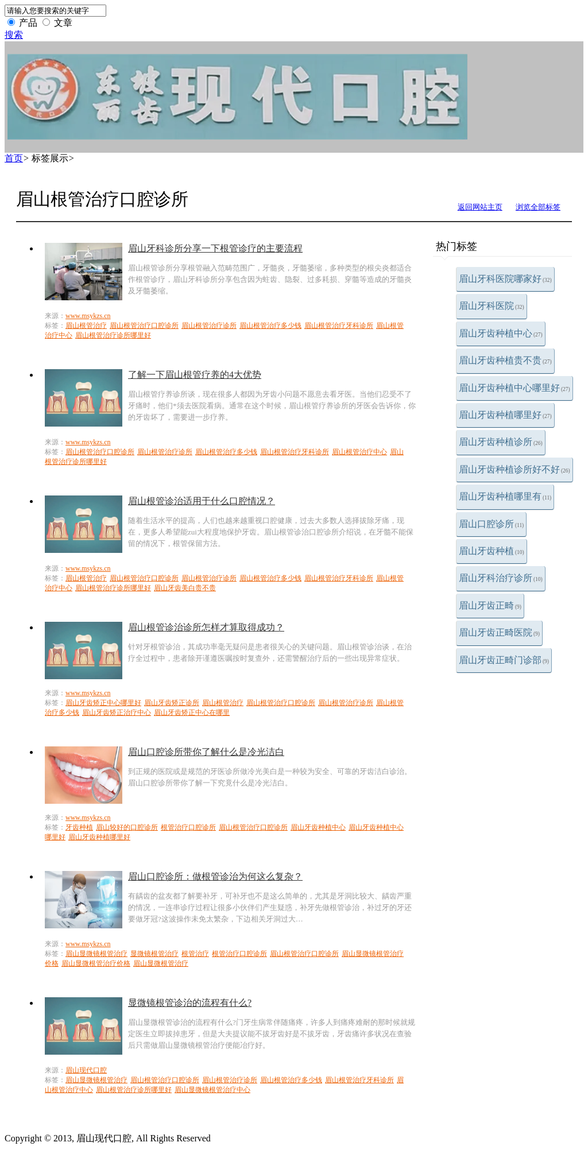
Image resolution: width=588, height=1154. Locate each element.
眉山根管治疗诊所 (209, 326)
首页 (14, 158)
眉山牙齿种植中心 (501, 333)
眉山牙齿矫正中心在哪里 (192, 712)
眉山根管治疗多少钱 (270, 326)
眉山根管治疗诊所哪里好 (113, 335)
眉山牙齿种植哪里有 (505, 496)
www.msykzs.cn (88, 316)
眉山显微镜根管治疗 (96, 954)
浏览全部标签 (538, 207)
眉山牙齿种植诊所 (501, 442)
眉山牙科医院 (491, 306)
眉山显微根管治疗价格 (95, 963)
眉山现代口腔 (86, 1070)
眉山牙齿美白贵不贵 (185, 588)
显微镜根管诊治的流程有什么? (190, 1003)
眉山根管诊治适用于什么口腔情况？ (201, 501)
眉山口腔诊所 (491, 524)
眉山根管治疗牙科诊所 (338, 326)
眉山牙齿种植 (491, 551)
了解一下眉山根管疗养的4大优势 (194, 374)
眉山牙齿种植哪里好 (505, 415)
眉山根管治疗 (86, 326)
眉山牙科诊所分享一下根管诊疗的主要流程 (215, 248)
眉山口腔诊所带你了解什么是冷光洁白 (206, 752)
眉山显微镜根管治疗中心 (212, 1090)
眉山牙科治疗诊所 (501, 578)
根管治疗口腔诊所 (188, 827)
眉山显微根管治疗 (160, 963)
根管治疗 (195, 954)
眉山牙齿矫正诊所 (171, 703)
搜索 (14, 35)
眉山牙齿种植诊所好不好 (514, 469)
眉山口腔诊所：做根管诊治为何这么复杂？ (215, 876)
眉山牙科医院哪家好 (505, 279)
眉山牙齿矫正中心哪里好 (103, 703)
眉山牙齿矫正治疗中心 (116, 712)
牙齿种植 (79, 827)
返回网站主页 (480, 207)
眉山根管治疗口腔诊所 (144, 326)
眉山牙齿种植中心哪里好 (514, 388)
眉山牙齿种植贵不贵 (505, 360)
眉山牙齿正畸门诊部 (504, 660)
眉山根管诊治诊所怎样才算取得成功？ (206, 627)
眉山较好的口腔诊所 (127, 827)
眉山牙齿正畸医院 (499, 632)
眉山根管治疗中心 (359, 452)
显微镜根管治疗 (154, 954)
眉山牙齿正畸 (490, 605)
